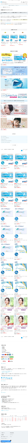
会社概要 (2, 434)
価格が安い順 (6, 149)
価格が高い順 (9, 149)
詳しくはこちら (3, 363)
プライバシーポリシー (4, 438)
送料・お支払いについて (4, 436)
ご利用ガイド (3, 432)
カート (11, 436)
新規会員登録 (12, 432)
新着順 (13, 149)
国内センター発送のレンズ (5, 372)
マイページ (11, 434)
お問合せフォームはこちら (4, 410)
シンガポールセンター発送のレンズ (7, 371)
